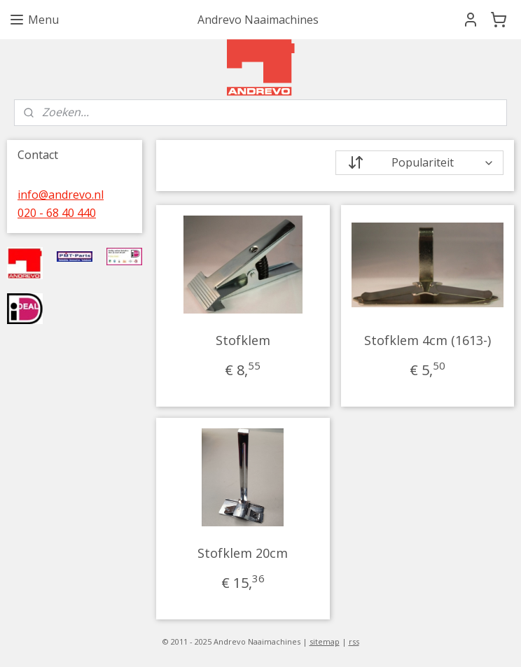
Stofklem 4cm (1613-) (427, 340)
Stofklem (242, 340)
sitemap (325, 641)
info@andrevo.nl (61, 194)
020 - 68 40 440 (57, 212)
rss (354, 641)
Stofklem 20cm (242, 553)
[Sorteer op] (419, 162)
